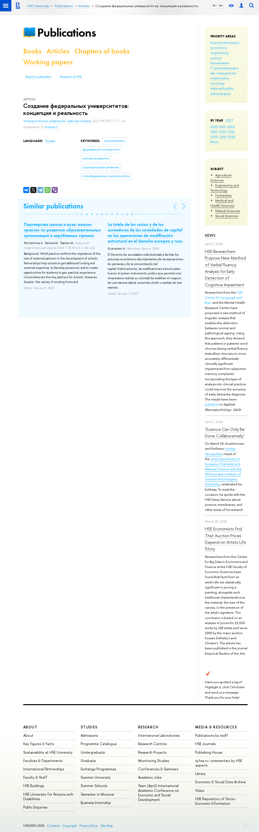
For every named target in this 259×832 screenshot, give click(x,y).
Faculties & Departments (42, 760)
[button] (76, 214)
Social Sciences (226, 215)
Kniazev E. (52, 127)
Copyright (69, 825)
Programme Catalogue (99, 743)
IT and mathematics (224, 68)
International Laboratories (159, 735)
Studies (89, 727)
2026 (214, 126)
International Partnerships (43, 769)
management (226, 73)
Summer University (96, 777)
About (30, 727)
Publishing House (208, 752)
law (212, 73)
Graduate (88, 760)
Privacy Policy (88, 825)
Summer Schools (94, 785)
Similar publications (53, 206)
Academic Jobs (149, 777)
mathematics (219, 78)
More (214, 141)
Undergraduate (93, 752)
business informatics (224, 42)
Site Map (106, 825)
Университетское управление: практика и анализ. (57, 121)
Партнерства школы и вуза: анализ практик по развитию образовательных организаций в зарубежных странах (62, 230)
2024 (231, 126)
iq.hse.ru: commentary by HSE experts (218, 763)
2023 (214, 131)
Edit (245, 824)
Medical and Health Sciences (222, 203)
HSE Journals (205, 743)
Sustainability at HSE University (48, 752)
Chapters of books (102, 51)
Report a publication (38, 77)
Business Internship (96, 802)
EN (220, 5)
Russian (50, 141)
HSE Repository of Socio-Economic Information (215, 801)
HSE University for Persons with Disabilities (48, 796)
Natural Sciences (227, 210)
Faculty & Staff (35, 777)
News (210, 235)
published (212, 404)
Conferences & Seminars (158, 769)
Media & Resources (216, 727)
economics (218, 47)
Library (200, 773)
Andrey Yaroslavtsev (220, 451)
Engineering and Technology (224, 188)
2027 (229, 120)
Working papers (48, 62)
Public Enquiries (35, 807)
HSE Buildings (33, 785)
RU (215, 5)
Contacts (53, 825)
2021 (231, 131)
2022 (222, 131)
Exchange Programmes (98, 769)
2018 (231, 136)
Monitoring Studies (153, 760)
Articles (58, 51)
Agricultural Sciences (220, 177)
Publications (66, 32)
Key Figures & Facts (38, 743)
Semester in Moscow (97, 794)
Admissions (89, 735)
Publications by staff (211, 735)
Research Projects (152, 752)
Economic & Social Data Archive (220, 781)
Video (200, 790)
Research (148, 727)
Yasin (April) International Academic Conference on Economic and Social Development (158, 792)
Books (32, 51)
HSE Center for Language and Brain (224, 297)
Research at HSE (71, 77)
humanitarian (219, 63)
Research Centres (152, 743)
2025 (222, 126)
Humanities (223, 195)
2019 (223, 136)
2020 (214, 136)
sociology (217, 83)
